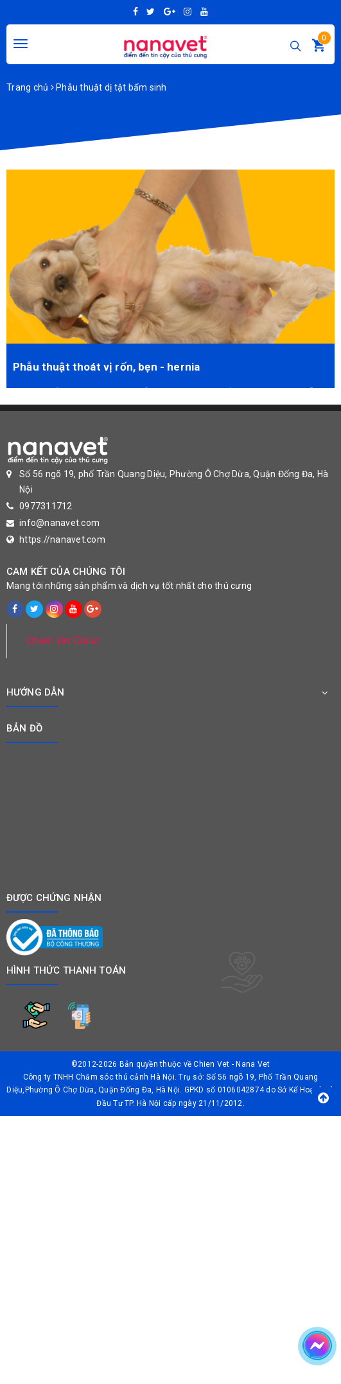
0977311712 (46, 506)
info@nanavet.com (59, 523)
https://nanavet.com (62, 539)
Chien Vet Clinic (63, 641)
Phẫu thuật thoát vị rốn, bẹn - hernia (106, 366)
